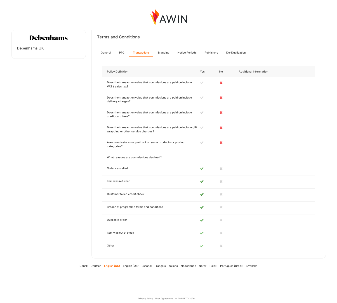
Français (160, 266)
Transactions (141, 52)
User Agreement (164, 298)
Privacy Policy (145, 298)
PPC (122, 52)
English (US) (131, 266)
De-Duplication (236, 52)
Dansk (84, 266)
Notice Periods (186, 52)
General (106, 52)
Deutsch (96, 266)
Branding (163, 52)
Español (147, 266)
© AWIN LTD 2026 (185, 298)
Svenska (251, 266)
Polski (213, 266)
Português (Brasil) (231, 266)
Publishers (211, 52)
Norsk (203, 266)
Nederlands (188, 266)
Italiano (173, 266)
